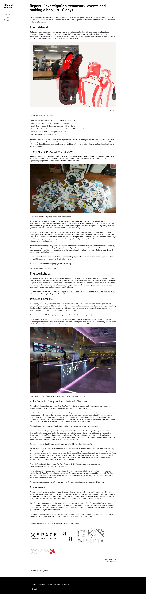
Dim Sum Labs (74, 473)
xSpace (43, 396)
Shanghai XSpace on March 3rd (71, 292)
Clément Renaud (8, 6)
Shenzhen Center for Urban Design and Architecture (78, 482)
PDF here (54, 268)
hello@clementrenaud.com (60, 584)
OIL (55, 477)
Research (7, 14)
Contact (6, 20)
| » (115, 570)
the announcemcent (97, 322)
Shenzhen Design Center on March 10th (100, 292)
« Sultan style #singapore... (39, 570)
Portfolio (7, 17)
